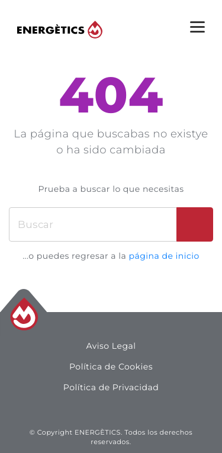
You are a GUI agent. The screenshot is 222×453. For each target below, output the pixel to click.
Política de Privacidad (111, 387)
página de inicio (163, 255)
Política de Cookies (111, 366)
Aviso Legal (111, 345)
